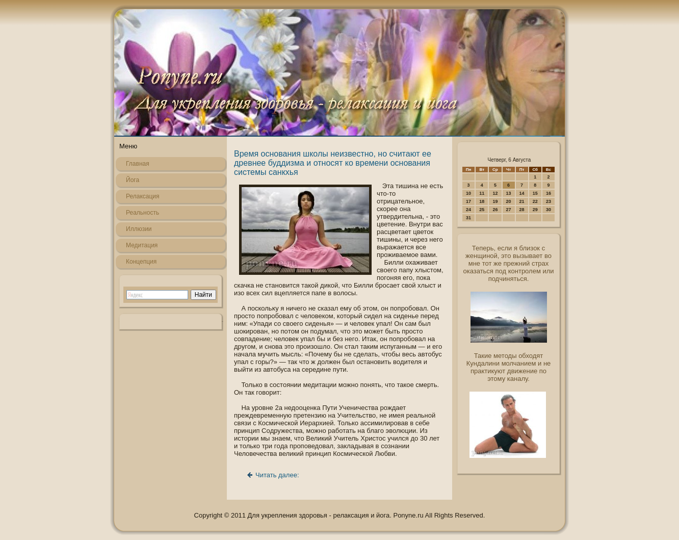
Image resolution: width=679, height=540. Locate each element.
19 (495, 201)
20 (508, 201)
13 (508, 193)
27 (508, 209)
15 (535, 193)
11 (481, 193)
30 (548, 209)
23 (548, 201)
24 (468, 209)
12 (495, 193)
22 (535, 201)
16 (548, 193)
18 (481, 201)
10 (468, 193)
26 (495, 209)
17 (468, 201)
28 (522, 209)
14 (522, 193)
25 (481, 209)
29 (535, 209)
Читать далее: (277, 475)
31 (468, 217)
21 (522, 201)
